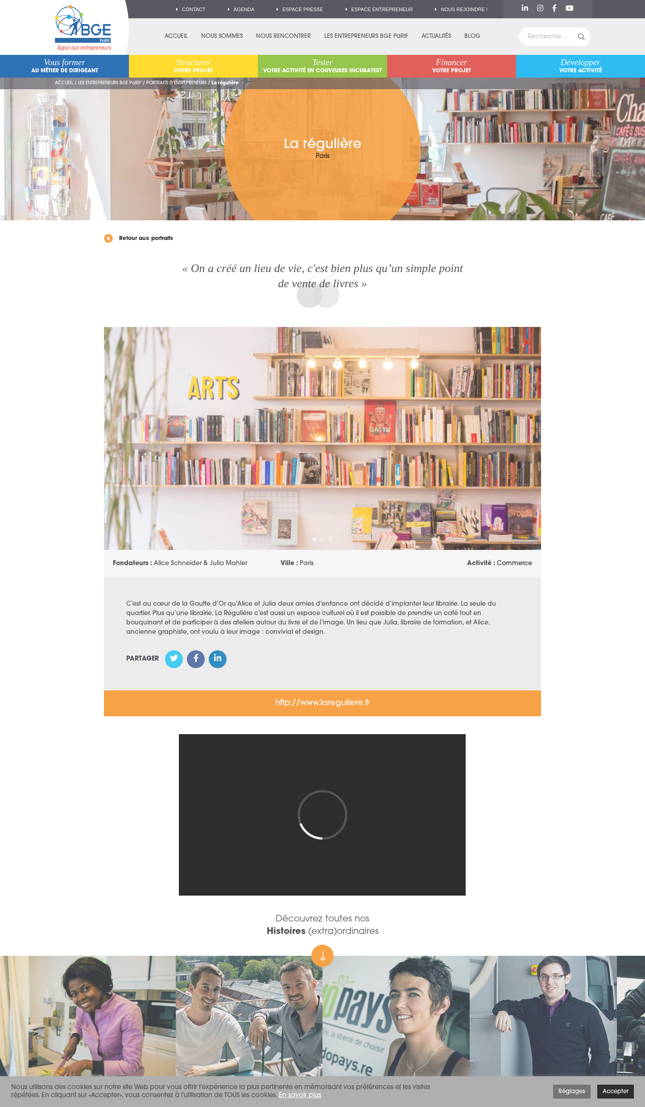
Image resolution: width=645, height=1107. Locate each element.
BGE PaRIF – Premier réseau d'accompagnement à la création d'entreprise (83, 28)
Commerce (514, 563)
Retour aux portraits (138, 238)
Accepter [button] (615, 1092)
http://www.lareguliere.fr (322, 703)
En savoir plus (300, 1095)
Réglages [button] (571, 1092)
